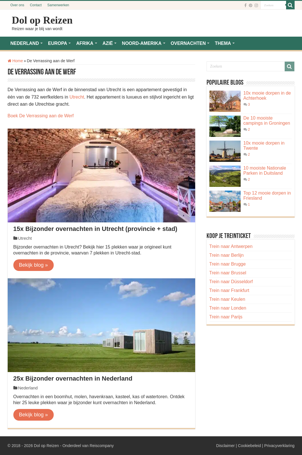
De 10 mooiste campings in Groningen (266, 121)
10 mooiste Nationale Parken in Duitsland (264, 171)
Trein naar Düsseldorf (231, 281)
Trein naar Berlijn (226, 255)
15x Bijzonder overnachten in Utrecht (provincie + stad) (95, 228)
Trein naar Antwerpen (231, 246)
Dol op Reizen (42, 20)
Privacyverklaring (279, 445)
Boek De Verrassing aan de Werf (41, 115)
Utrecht (76, 97)
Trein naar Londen (227, 308)
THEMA (223, 43)
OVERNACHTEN (188, 43)
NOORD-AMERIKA (142, 43)
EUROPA (57, 43)
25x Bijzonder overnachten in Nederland (72, 378)
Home (15, 61)
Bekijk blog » (33, 265)
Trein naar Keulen (227, 299)
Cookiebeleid (249, 445)
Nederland (28, 387)
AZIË (108, 43)
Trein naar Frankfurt (229, 290)
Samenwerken (58, 5)
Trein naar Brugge (227, 264)
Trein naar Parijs (226, 316)
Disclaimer (225, 445)
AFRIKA (84, 43)
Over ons (17, 5)
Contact (35, 5)
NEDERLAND (25, 43)
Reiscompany (101, 445)
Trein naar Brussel (227, 272)
